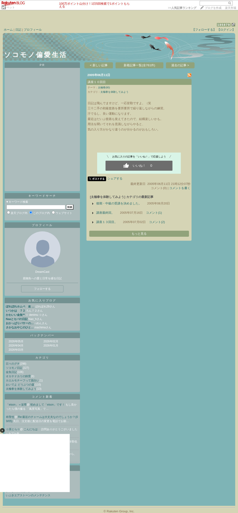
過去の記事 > (180, 65)
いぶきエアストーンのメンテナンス (28, 495)
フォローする (42, 288)
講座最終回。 (105, 212)
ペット (11, 7)
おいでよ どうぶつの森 (20, 384)
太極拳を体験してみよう (21, 388)
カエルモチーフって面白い (22, 380)
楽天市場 (230, 8)
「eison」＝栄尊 (16, 404)
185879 (223, 25)
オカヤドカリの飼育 (18, 376)
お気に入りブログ (42, 300)
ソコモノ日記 (14, 368)
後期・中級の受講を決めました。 (119, 203)
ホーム (8, 29)
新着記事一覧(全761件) (139, 65)
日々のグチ (13, 363)
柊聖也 (10, 417)
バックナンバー (42, 335)
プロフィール (33, 29)
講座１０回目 (97, 82)
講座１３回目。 (106, 222)
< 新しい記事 (99, 65)
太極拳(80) (104, 87)
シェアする (114, 178)
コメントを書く (179, 188)
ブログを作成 (213, 8)
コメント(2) (157, 222)
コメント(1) (154, 212)
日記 (18, 29)
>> (182, 8)
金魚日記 (11, 372)
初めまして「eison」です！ (48, 404)
